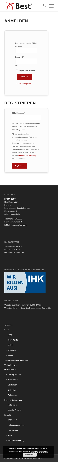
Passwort (19, 57)
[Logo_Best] (24, 6)
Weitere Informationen (39, 451)
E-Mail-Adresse (18, 113)
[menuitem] (43, 6)
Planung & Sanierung (13, 400)
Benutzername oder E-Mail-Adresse (26, 44)
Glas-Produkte (10, 369)
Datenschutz (13, 430)
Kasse (10, 355)
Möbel (10, 345)
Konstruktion (13, 380)
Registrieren (19, 166)
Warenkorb (12, 350)
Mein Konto (13, 340)
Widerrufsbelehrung (16, 441)
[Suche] (43, 6)
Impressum (12, 420)
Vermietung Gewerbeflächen (16, 360)
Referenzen (12, 395)
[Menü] (50, 6)
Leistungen (12, 385)
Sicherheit (12, 390)
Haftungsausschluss (16, 425)
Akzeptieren (30, 455)
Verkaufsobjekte (11, 365)
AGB (10, 435)
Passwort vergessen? (24, 84)
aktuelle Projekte (15, 410)
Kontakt (7, 415)
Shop (6, 330)
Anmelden (24, 77)
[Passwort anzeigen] (16, 65)
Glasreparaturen (14, 374)
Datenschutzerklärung (27, 155)
